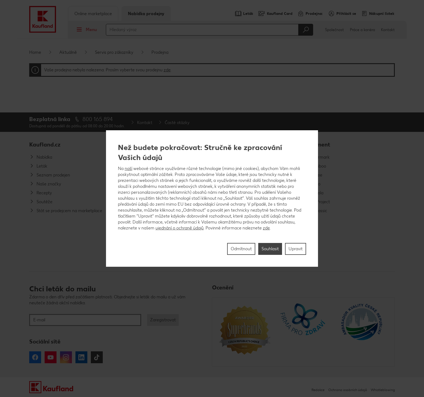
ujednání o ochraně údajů (179, 228)
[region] (212, 198)
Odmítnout (241, 248)
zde (266, 228)
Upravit (296, 248)
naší (128, 168)
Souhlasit (270, 248)
